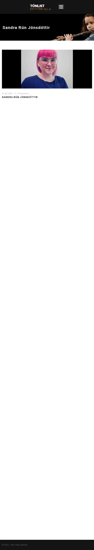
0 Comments (23, 94)
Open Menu (61, 6)
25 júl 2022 (7, 94)
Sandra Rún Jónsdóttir (20, 97)
